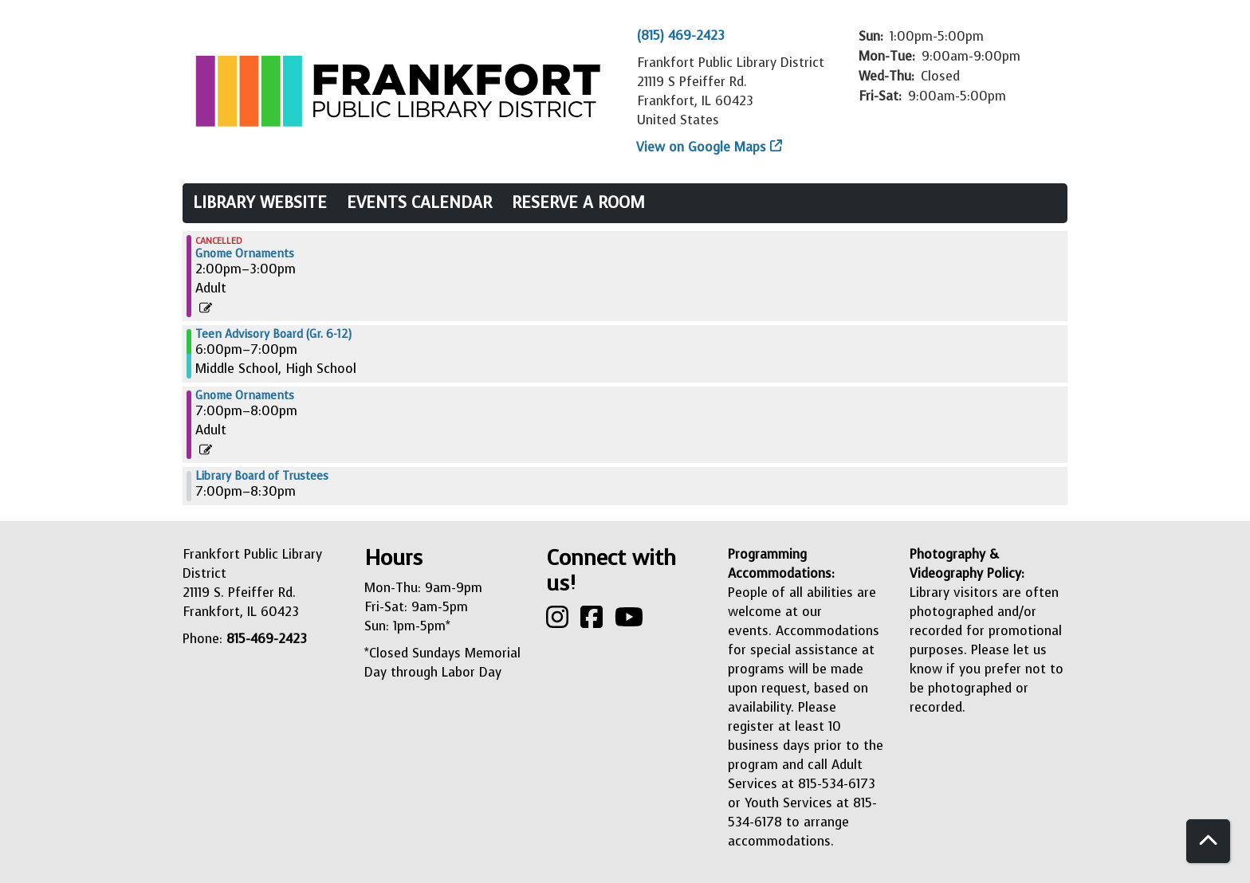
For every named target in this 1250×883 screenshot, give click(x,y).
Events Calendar (419, 203)
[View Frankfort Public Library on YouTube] (629, 622)
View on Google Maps (701, 147)
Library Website (260, 203)
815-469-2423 (266, 638)
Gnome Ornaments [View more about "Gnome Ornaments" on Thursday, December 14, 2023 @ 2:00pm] (244, 254)
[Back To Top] (1208, 841)
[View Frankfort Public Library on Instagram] (559, 622)
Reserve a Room (578, 203)
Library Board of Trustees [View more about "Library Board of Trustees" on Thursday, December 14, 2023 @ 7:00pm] (261, 476)
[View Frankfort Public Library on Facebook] (593, 622)
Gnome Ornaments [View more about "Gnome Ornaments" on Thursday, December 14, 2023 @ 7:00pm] (244, 396)
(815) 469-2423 (681, 35)
